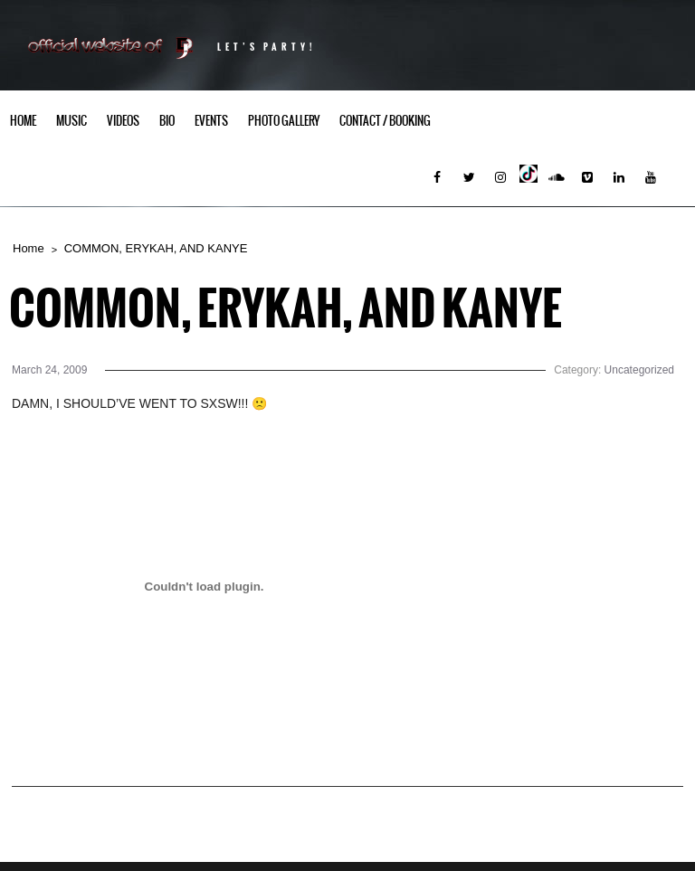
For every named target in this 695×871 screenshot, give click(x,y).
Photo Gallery (283, 120)
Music (71, 120)
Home (23, 120)
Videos (123, 120)
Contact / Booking (385, 120)
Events (211, 120)
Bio (167, 120)
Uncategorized (639, 370)
